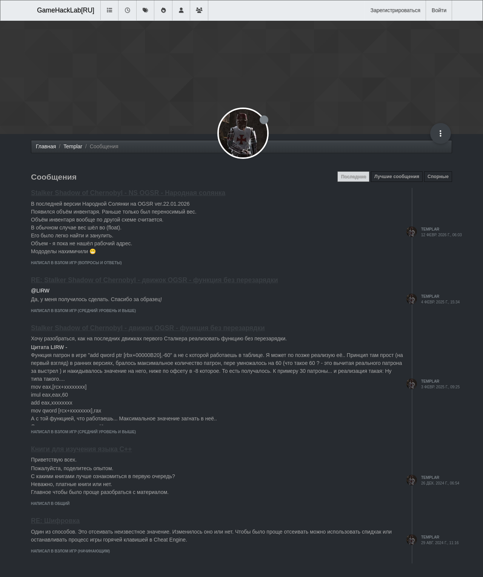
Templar (430, 229)
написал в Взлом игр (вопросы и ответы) (76, 263)
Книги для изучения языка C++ (81, 449)
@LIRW (40, 291)
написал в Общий (50, 504)
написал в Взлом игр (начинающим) (70, 551)
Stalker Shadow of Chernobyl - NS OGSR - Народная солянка (128, 193)
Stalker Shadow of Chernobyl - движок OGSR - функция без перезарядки (148, 328)
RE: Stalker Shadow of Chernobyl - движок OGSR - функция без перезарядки (154, 280)
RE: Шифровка (55, 521)
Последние (353, 176)
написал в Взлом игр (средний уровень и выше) (83, 311)
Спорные (438, 176)
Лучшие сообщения (396, 176)
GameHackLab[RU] (65, 10)
